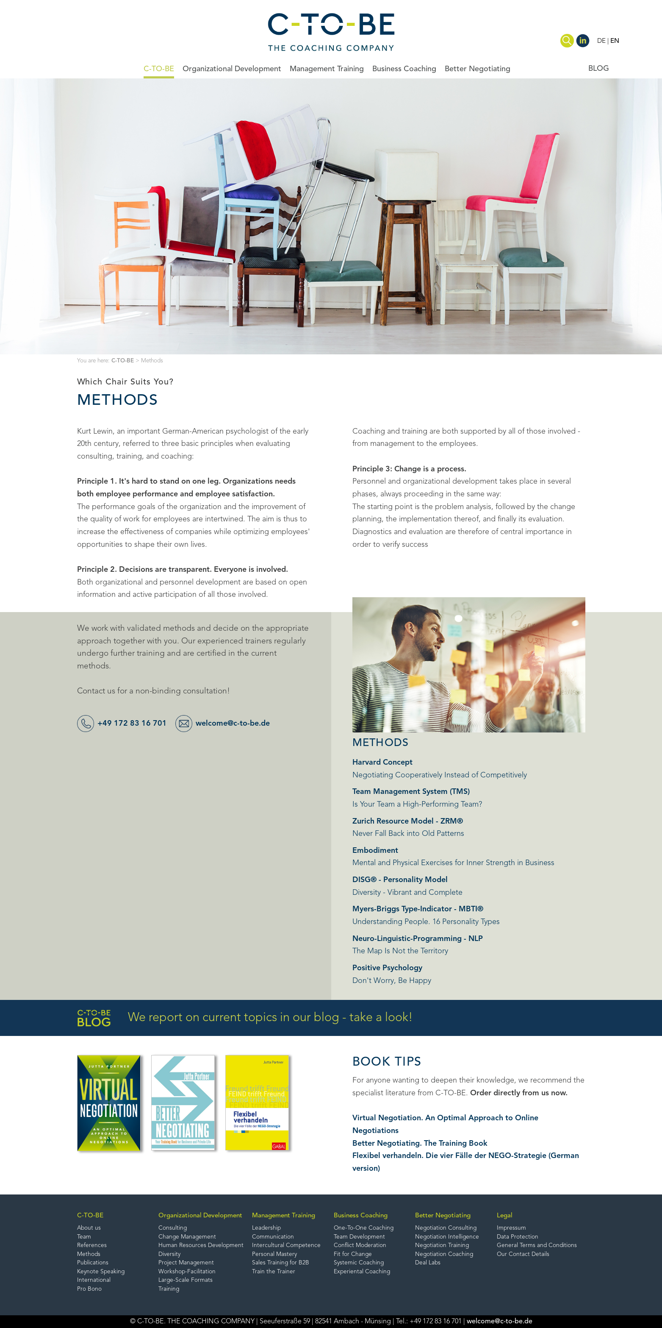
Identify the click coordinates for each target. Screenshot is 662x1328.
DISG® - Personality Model (400, 880)
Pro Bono (89, 1289)
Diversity (169, 1254)
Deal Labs (427, 1263)
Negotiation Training (442, 1245)
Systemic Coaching (359, 1263)
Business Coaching (404, 69)
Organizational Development (232, 69)
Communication (273, 1237)
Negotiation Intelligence (447, 1237)
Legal (504, 1215)
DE (601, 41)
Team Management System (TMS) (411, 792)
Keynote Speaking (101, 1272)
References (92, 1245)
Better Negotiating (477, 69)
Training (168, 1289)
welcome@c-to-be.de (233, 723)
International (94, 1280)
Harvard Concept (382, 762)
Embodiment (375, 851)
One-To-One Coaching (363, 1228)
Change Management (187, 1237)
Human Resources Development (201, 1245)
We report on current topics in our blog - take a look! (245, 1018)
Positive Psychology (387, 968)
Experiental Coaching (362, 1272)
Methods (88, 1254)
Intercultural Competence (286, 1245)
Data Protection (517, 1237)
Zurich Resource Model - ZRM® (407, 821)
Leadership (266, 1228)
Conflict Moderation (360, 1245)
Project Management (186, 1263)
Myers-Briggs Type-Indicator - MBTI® (417, 909)
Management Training (327, 69)
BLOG (598, 68)
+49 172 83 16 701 (132, 723)
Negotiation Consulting (445, 1228)
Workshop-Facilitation (187, 1272)
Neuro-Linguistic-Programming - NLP (417, 939)
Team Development (359, 1237)
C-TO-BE (159, 69)
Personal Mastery (274, 1254)
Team (84, 1237)
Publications (92, 1263)
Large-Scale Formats (185, 1280)
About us (89, 1228)
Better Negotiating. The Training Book (419, 1143)
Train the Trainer (273, 1272)
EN (614, 41)
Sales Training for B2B (280, 1263)
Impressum (511, 1228)
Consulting (172, 1228)
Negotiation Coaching (444, 1254)
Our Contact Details (523, 1254)
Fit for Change (353, 1254)
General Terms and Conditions (537, 1245)
